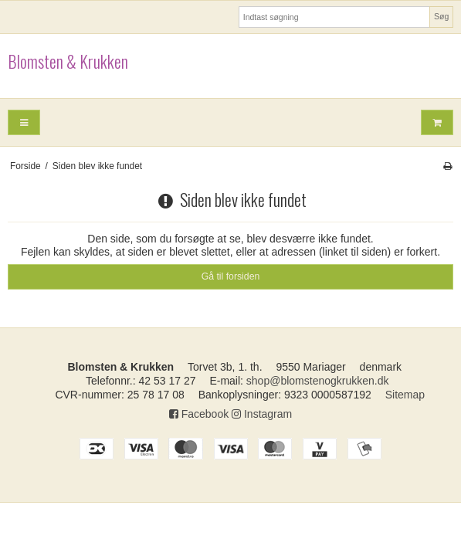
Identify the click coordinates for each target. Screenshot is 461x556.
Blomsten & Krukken (68, 61)
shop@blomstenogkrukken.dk (317, 381)
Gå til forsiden (231, 276)
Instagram (262, 414)
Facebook (199, 414)
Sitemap (405, 394)
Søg (441, 16)
